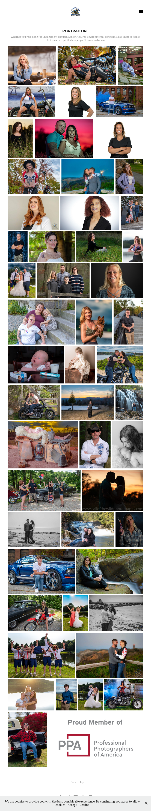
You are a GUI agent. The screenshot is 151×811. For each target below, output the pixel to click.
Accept (72, 805)
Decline (84, 805)
